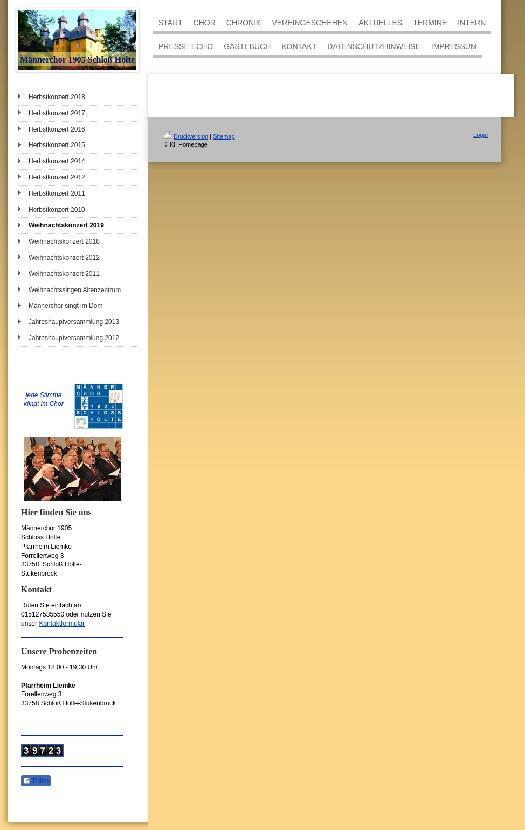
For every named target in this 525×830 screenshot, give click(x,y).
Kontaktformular (62, 623)
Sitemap (223, 136)
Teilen (36, 781)
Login (480, 135)
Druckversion (186, 136)
